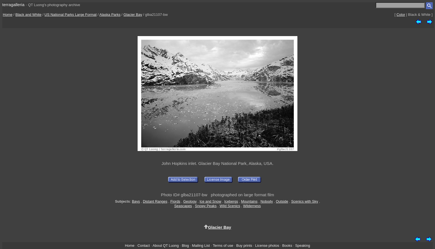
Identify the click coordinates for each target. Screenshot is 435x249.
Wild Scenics (230, 206)
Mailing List (201, 245)
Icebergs (231, 201)
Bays (136, 201)
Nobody (267, 201)
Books (287, 245)
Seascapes (183, 206)
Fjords (175, 201)
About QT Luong (166, 245)
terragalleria (13, 4)
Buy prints (244, 245)
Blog (185, 245)
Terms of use (223, 245)
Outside (282, 201)
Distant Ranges (155, 201)
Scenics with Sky (304, 201)
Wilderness (252, 206)
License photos (267, 245)
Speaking (302, 245)
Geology (190, 201)
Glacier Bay (132, 14)
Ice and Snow (210, 201)
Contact (143, 245)
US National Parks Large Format (70, 14)
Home (7, 14)
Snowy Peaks (206, 206)
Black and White (29, 14)
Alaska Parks (109, 14)
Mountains (249, 201)
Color (400, 14)
